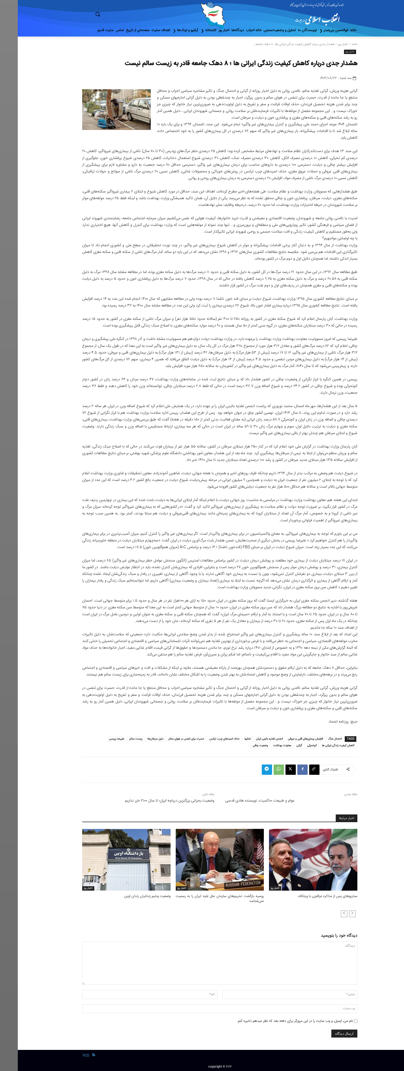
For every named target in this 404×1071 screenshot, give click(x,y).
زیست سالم (118, 739)
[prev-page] (334, 913)
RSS (68, 1055)
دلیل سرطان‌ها (138, 739)
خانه (337, 44)
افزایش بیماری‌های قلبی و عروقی (287, 739)
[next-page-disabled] (326, 913)
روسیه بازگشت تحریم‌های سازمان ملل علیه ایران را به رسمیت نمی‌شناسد (202, 898)
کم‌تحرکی (294, 745)
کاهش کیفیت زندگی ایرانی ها (320, 745)
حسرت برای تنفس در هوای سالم (168, 739)
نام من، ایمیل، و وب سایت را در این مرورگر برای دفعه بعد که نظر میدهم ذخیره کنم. (277, 1020)
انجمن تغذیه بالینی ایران (251, 739)
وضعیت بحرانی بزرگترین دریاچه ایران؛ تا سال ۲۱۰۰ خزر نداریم (152, 801)
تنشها (230, 739)
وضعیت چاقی (242, 745)
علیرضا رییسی (98, 739)
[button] (119, 14)
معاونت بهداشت (264, 745)
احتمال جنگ (317, 739)
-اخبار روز (325, 44)
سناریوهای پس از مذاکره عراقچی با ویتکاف (311, 896)
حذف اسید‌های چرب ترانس (206, 739)
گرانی (281, 745)
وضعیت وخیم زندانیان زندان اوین (130, 896)
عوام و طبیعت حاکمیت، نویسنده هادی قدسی (242, 801)
